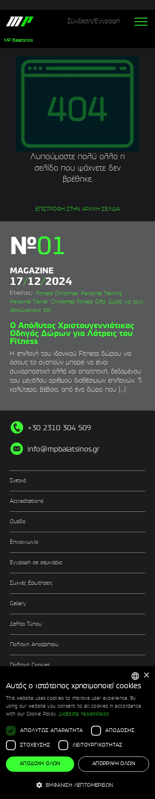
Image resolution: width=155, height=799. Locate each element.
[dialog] (77, 732)
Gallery (18, 603)
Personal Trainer (29, 302)
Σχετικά (18, 480)
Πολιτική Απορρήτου (34, 644)
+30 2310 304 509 (59, 428)
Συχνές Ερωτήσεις (31, 583)
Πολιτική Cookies (30, 665)
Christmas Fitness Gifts (78, 302)
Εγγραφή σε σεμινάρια (36, 562)
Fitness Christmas (57, 293)
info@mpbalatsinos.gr (63, 449)
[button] (77, 785)
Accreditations (26, 501)
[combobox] (135, 676)
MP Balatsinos (18, 40)
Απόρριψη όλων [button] (113, 764)
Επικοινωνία (24, 542)
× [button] (146, 675)
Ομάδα (17, 521)
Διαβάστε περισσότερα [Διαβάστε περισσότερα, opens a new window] (84, 714)
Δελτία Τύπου (26, 624)
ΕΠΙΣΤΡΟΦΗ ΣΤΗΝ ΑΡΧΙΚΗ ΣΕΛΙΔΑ (77, 209)
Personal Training (101, 293)
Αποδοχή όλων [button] (40, 764)
